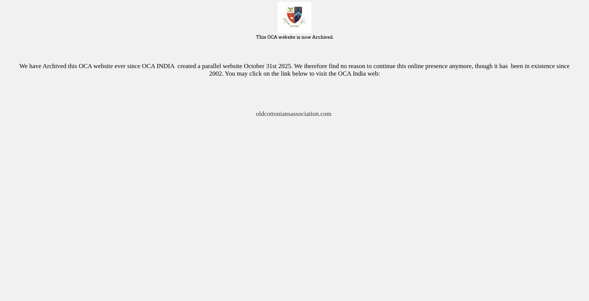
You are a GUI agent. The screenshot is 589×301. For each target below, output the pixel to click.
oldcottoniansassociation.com (294, 113)
